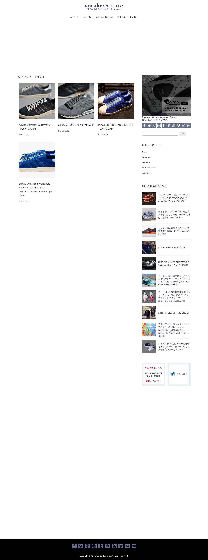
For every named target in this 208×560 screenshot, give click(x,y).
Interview (146, 162)
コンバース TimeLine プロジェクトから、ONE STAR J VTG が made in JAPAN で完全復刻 (173, 198)
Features (146, 157)
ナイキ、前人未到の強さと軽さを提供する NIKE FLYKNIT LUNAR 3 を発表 (174, 231)
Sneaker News (149, 168)
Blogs (87, 16)
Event (144, 152)
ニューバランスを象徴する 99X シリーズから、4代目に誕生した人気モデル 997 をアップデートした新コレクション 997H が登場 (174, 296)
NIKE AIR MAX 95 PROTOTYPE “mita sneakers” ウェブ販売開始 (173, 263)
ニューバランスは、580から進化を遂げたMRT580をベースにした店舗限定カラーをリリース (174, 346)
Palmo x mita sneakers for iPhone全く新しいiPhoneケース (166, 117)
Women (145, 173)
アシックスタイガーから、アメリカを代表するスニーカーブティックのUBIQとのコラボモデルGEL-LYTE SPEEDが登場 (174, 280)
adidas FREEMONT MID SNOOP (174, 313)
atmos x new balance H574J (171, 247)
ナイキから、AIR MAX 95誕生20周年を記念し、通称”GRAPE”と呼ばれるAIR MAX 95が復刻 (174, 214)
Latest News (104, 16)
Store (74, 16)
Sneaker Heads (127, 16)
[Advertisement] (104, 47)
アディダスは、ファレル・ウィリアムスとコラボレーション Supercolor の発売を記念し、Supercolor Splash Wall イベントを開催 (174, 330)
